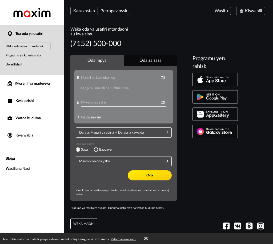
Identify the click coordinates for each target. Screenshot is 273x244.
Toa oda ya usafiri (25, 34)
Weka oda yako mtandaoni (24, 46)
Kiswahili (250, 11)
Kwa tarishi (20, 101)
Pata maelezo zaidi (123, 239)
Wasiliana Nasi (18, 169)
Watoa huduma (24, 118)
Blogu (10, 158)
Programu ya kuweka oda (23, 55)
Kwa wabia (20, 135)
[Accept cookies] (146, 238)
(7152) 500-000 (95, 43)
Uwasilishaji (14, 64)
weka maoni (83, 223)
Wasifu (221, 11)
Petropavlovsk (114, 11)
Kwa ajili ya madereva (28, 83)
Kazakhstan (84, 11)
